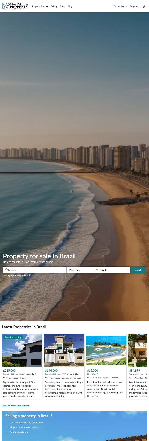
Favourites (121, 6)
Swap (62, 6)
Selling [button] (54, 6)
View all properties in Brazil (16, 405)
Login (143, 6)
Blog (70, 6)
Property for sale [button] (40, 6)
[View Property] (22, 350)
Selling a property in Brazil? (17, 275)
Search (138, 269)
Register (134, 6)
